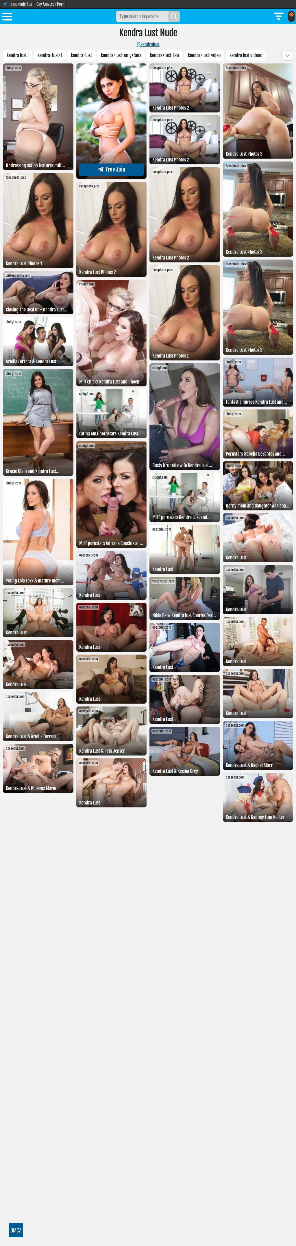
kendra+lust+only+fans (121, 55)
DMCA (16, 1230)
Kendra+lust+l (50, 55)
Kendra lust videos (246, 55)
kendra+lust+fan (164, 55)
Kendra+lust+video (204, 55)
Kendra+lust (81, 55)
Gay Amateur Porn (50, 4)
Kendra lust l (18, 55)
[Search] (174, 16)
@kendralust (148, 44)
